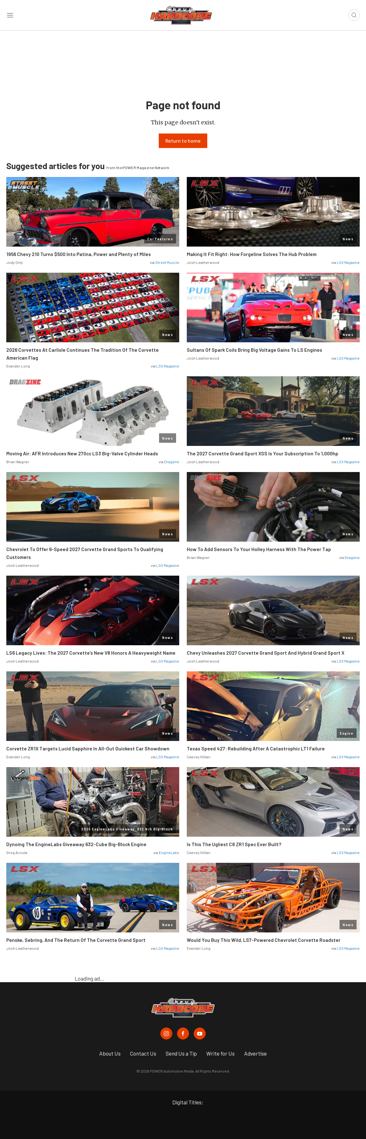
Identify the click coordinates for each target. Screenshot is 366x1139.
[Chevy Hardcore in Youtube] (200, 1033)
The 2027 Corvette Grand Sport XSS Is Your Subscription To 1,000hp (262, 453)
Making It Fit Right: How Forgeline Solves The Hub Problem (252, 254)
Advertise (255, 1053)
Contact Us (143, 1053)
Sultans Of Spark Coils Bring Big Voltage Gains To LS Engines (254, 350)
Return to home (183, 141)
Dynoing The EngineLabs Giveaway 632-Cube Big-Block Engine (76, 844)
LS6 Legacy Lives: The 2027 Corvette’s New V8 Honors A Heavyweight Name (90, 653)
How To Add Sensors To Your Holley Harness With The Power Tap (259, 549)
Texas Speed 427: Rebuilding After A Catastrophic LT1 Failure (256, 748)
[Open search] (354, 15)
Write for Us (220, 1053)
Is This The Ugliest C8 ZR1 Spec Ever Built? (234, 844)
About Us (110, 1053)
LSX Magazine (348, 262)
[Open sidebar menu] (10, 15)
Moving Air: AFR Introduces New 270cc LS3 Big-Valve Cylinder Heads (82, 453)
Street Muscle (167, 262)
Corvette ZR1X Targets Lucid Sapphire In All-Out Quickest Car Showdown (87, 748)
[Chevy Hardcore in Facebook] (183, 1033)
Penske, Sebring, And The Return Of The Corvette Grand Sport (76, 940)
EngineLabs (169, 852)
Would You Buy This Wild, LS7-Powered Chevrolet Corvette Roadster (263, 940)
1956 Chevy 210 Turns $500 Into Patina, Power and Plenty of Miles (78, 254)
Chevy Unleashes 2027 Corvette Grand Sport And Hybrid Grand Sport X (265, 653)
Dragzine (171, 461)
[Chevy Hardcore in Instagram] (166, 1033)
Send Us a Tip (181, 1053)
